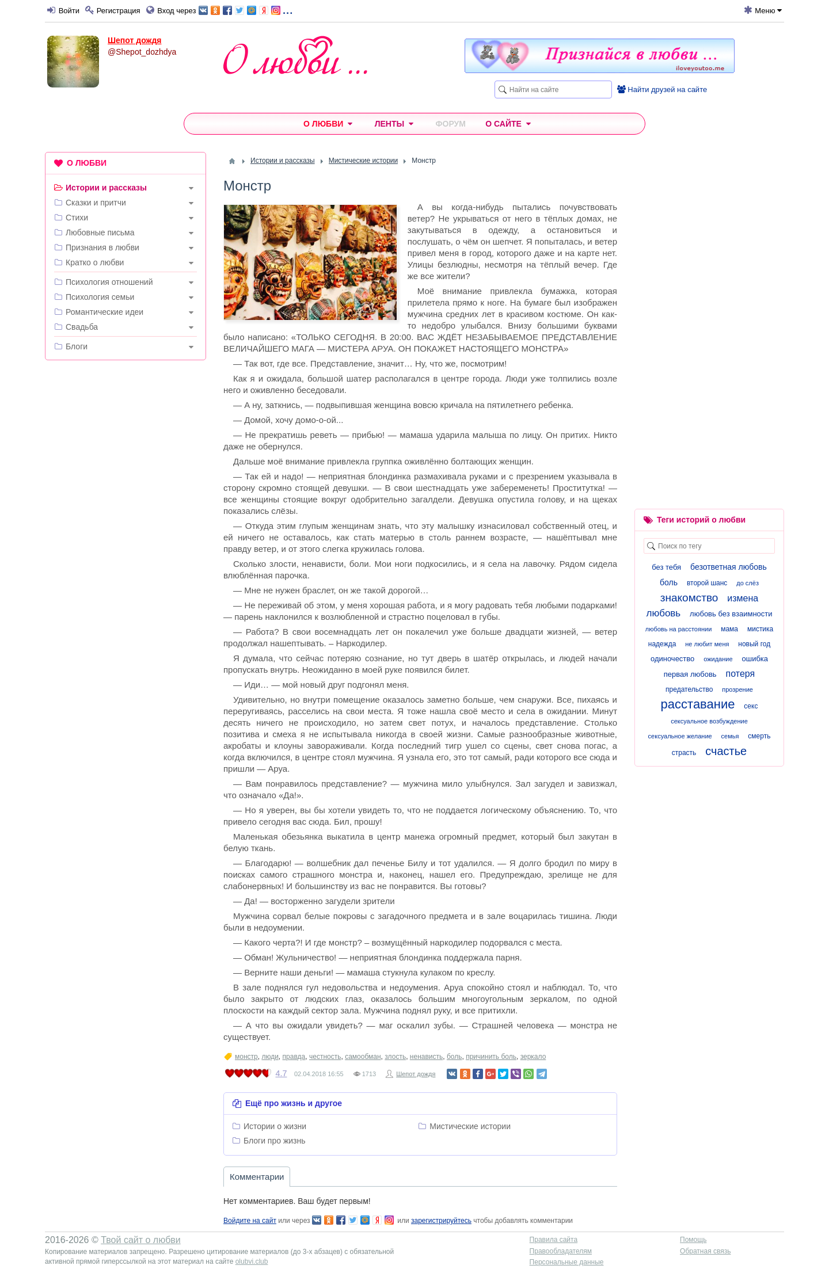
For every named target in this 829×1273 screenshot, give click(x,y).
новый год (754, 644)
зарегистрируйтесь (441, 1221)
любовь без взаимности (731, 613)
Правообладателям (561, 1251)
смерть (759, 736)
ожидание (717, 658)
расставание (698, 704)
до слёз (747, 583)
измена (742, 598)
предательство (689, 689)
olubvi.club (251, 1261)
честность (325, 1057)
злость (395, 1057)
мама (729, 629)
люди (269, 1057)
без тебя (666, 567)
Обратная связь (705, 1251)
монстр (246, 1057)
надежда (662, 644)
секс (751, 706)
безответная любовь (728, 566)
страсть (684, 753)
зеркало (533, 1057)
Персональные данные (567, 1262)
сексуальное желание (680, 736)
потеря (740, 674)
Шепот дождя (135, 40)
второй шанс (707, 583)
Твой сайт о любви (141, 1240)
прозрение (737, 689)
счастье (726, 751)
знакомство (689, 598)
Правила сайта (553, 1240)
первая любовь (690, 674)
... (245, 9)
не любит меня (707, 644)
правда (294, 1057)
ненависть (426, 1057)
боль (454, 1057)
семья (730, 736)
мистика (760, 629)
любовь (663, 613)
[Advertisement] (125, 544)
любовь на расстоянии (678, 629)
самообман (363, 1057)
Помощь (693, 1240)
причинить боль (491, 1057)
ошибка (754, 658)
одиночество (672, 658)
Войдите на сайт (249, 1221)
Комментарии (257, 1176)
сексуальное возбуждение (709, 721)
